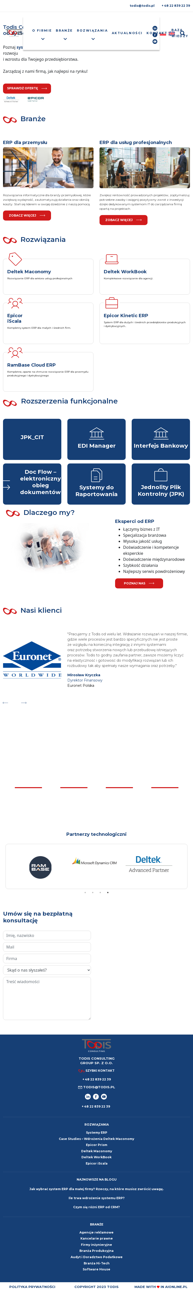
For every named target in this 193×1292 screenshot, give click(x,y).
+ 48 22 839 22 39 (176, 6)
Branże (64, 30)
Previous (5, 701)
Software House (96, 1269)
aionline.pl (176, 1287)
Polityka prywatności (32, 1287)
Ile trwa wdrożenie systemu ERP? (97, 1198)
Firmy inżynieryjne (96, 1245)
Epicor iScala (97, 1163)
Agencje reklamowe (96, 1232)
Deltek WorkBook (96, 1157)
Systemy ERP (96, 1132)
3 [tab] (100, 892)
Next (23, 701)
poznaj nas (139, 583)
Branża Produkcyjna (96, 1251)
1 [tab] (85, 892)
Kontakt (157, 33)
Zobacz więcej (27, 215)
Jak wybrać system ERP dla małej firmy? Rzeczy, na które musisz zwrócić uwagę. (96, 1189)
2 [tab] (92, 892)
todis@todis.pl (142, 6)
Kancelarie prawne (96, 1238)
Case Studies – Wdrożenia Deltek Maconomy (96, 1139)
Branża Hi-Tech (97, 1263)
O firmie (42, 30)
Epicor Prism (96, 1145)
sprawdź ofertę (27, 88)
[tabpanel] (42, 872)
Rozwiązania (92, 30)
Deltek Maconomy (96, 1151)
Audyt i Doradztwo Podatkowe (97, 1257)
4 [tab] (107, 892)
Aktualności (127, 33)
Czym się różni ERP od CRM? (96, 1207)
